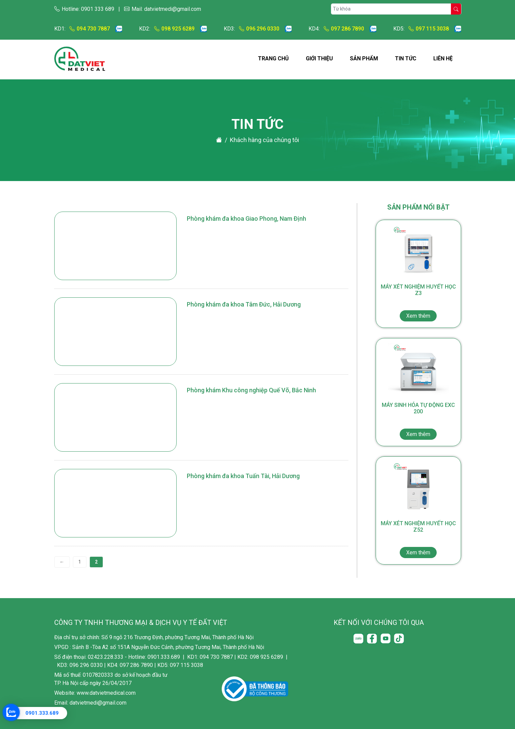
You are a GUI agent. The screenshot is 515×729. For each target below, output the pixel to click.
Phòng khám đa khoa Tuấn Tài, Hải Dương (243, 475)
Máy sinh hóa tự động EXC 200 (418, 421)
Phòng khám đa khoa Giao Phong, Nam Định (246, 218)
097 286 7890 (342, 28)
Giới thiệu (319, 58)
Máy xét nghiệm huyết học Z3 (418, 302)
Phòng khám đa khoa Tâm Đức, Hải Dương (244, 304)
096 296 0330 (258, 28)
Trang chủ (273, 58)
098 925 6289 (174, 28)
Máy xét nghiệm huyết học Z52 (418, 539)
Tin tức (405, 58)
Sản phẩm (364, 58)
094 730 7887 (89, 28)
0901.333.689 (42, 713)
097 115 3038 (428, 28)
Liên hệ (443, 58)
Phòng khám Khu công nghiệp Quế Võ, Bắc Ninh (251, 390)
